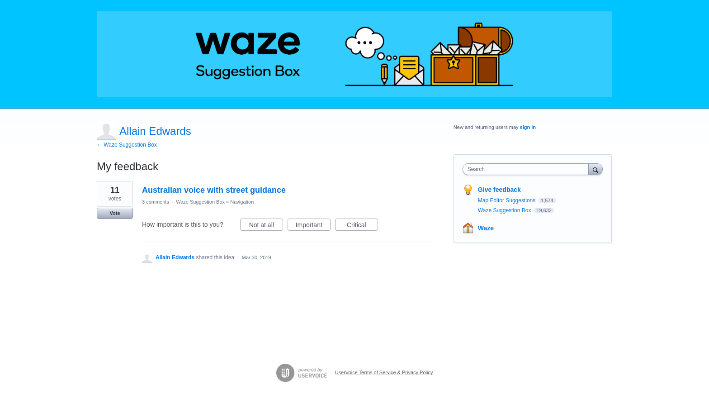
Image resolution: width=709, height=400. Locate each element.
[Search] (595, 169)
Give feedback (499, 189)
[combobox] (528, 169)
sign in (528, 127)
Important (313, 226)
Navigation (242, 202)
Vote (114, 213)
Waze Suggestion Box (200, 202)
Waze (486, 228)
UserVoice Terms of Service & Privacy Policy (384, 372)
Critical (362, 226)
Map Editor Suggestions (507, 200)
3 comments (155, 202)
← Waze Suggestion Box (127, 145)
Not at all (266, 226)
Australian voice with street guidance (214, 190)
